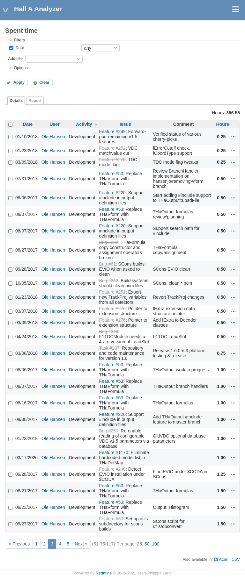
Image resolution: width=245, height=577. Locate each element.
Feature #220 (112, 192)
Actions (233, 136)
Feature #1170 (113, 452)
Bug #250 (108, 430)
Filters (19, 40)
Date (19, 48)
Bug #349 (108, 331)
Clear (44, 82)
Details (16, 100)
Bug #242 (108, 280)
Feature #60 (111, 518)
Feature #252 (112, 148)
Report (34, 100)
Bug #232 (108, 242)
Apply (19, 82)
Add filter (16, 58)
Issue (125, 124)
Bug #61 (107, 264)
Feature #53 (111, 173)
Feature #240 (112, 469)
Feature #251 (112, 292)
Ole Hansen (53, 136)
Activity (84, 124)
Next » (81, 543)
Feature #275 (112, 159)
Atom (223, 559)
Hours (222, 124)
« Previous (19, 543)
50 (147, 543)
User (54, 124)
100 (155, 543)
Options (20, 68)
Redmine (104, 573)
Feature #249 (112, 131)
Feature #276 (112, 308)
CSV (236, 559)
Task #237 (109, 348)
